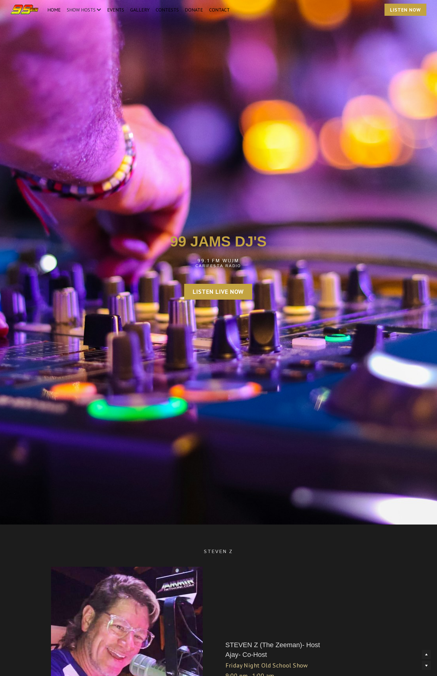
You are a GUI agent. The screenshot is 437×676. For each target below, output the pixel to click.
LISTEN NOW (405, 10)
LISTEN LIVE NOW (218, 292)
